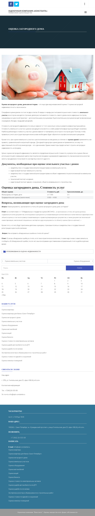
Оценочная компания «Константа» (28, 11)
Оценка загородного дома (11, 317)
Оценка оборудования (82, 261)
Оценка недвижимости (31, 251)
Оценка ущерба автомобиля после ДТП (16, 345)
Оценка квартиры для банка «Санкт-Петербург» (18, 313)
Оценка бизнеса (7, 337)
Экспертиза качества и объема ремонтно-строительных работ (24, 353)
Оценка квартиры (8, 310)
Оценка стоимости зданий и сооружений (16, 357)
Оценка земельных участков (15, 261)
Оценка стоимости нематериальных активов (18, 341)
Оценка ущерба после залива (12, 349)
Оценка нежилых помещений (12, 360)
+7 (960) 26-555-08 (18, 438)
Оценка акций (6, 333)
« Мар (4, 295)
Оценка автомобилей (9, 329)
